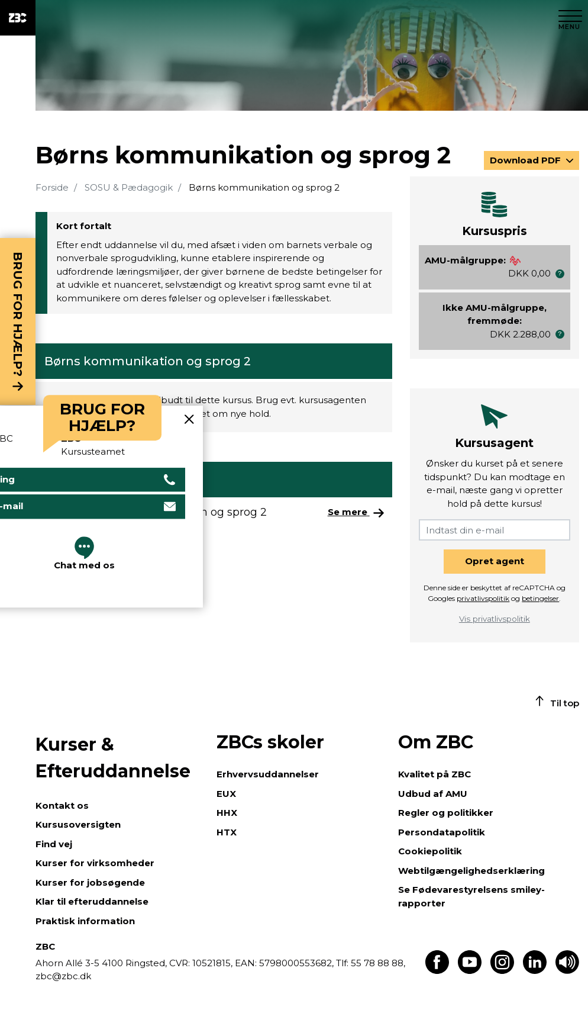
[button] (559, 273)
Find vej (53, 844)
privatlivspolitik (483, 598)
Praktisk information (85, 921)
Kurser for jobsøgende (90, 882)
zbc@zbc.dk (63, 976)
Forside (52, 187)
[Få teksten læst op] (567, 970)
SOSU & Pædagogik (129, 187)
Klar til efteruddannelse (91, 901)
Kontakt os (62, 805)
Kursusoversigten (78, 824)
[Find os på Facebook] (437, 970)
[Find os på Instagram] (502, 970)
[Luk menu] (570, 18)
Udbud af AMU (432, 793)
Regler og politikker (445, 812)
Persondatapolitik (441, 832)
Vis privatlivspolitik (494, 618)
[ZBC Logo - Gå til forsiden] (17, 18)
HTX (227, 832)
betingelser (540, 598)
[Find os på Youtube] (470, 970)
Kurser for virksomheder (94, 863)
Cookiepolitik (430, 851)
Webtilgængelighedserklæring (471, 870)
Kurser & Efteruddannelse (112, 758)
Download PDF (526, 160)
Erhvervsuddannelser (268, 774)
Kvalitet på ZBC (434, 774)
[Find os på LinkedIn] (535, 970)
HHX (227, 812)
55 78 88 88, (376, 963)
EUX (226, 793)
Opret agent (494, 561)
